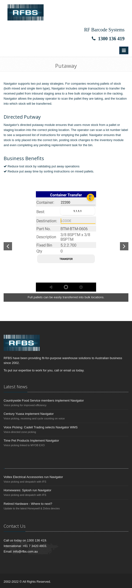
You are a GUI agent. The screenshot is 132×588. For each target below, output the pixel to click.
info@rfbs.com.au (25, 551)
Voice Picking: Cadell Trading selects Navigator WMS (41, 427)
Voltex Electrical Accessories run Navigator (33, 477)
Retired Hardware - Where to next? (28, 504)
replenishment (61, 145)
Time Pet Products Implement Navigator (31, 440)
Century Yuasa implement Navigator (29, 414)
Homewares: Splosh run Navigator (27, 490)
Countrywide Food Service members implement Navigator (44, 400)
